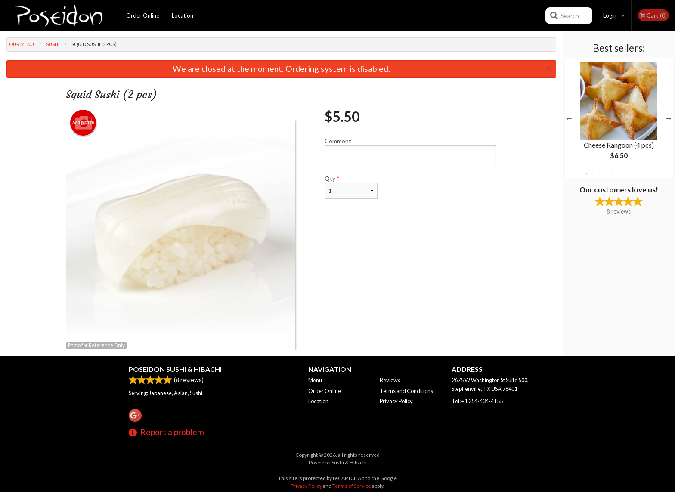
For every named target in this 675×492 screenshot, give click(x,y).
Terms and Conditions (406, 390)
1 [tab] (586, 173)
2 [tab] (599, 173)
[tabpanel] (619, 118)
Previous (569, 118)
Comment (410, 152)
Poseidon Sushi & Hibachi (175, 369)
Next (668, 118)
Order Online (142, 15)
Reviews (390, 380)
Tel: (477, 401)
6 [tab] (651, 173)
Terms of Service (351, 486)
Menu (315, 380)
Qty (351, 187)
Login (609, 15)
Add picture (83, 123)
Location (182, 15)
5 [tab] (638, 173)
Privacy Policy (396, 401)
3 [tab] (612, 173)
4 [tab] (625, 173)
